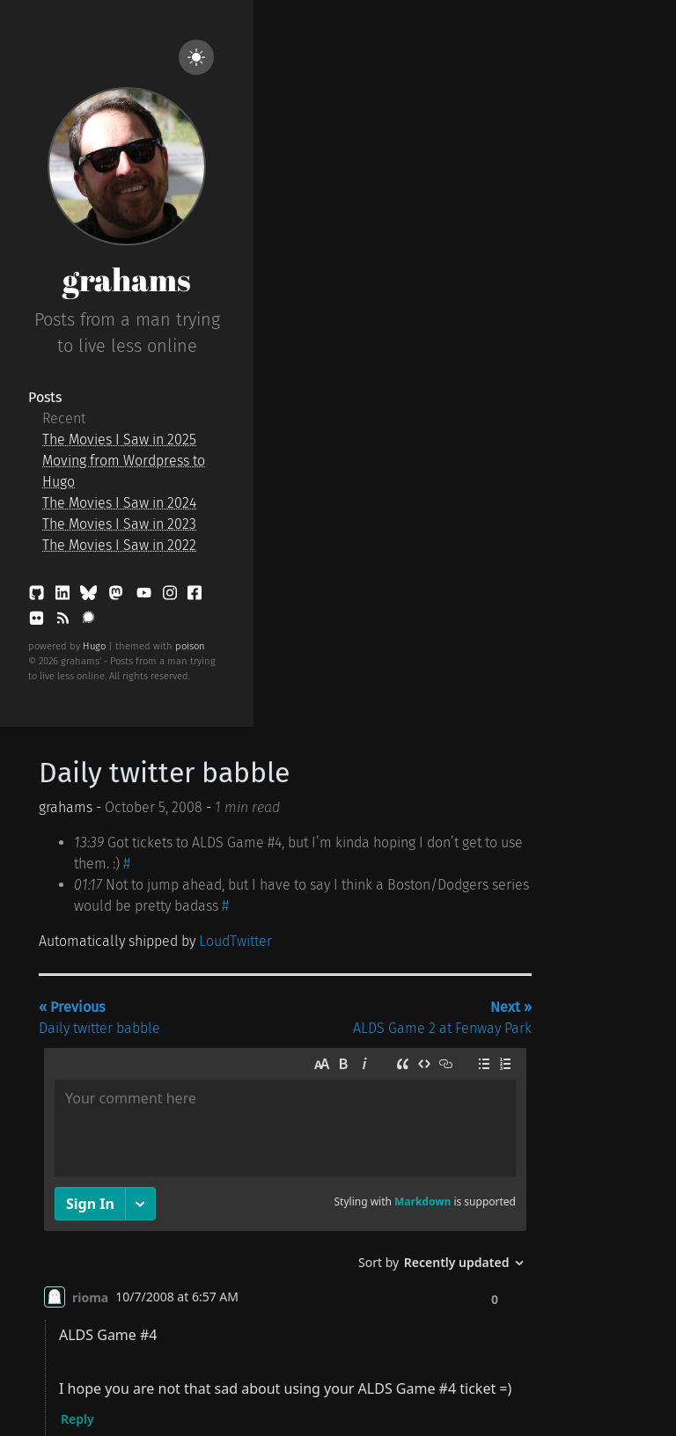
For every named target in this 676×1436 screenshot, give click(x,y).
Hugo (94, 646)
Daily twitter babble (164, 772)
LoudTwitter (235, 941)
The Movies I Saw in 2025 (119, 439)
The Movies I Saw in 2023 (119, 524)
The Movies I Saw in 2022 (119, 545)
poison (190, 646)
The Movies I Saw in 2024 (119, 503)
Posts (45, 397)
